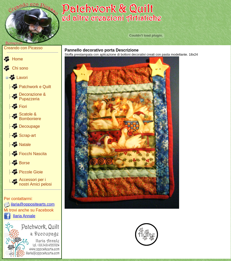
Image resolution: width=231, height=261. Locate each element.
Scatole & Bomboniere (30, 116)
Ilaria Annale (24, 216)
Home (13, 59)
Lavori (22, 77)
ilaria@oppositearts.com (32, 204)
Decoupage (29, 126)
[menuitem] (16, 59)
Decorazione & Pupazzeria (32, 96)
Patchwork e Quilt (35, 87)
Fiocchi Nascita (33, 154)
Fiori (23, 106)
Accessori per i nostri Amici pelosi (35, 181)
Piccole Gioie (31, 172)
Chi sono (16, 68)
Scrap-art (27, 135)
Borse (24, 163)
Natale (25, 144)
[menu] (16, 64)
